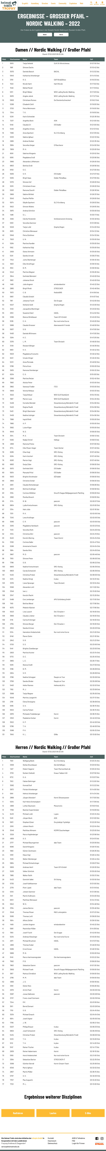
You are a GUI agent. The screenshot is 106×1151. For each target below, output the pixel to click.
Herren (61, 34)
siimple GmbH (37, 1138)
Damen (45, 34)
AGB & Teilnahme (78, 1138)
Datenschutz (52, 1143)
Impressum (52, 1141)
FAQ (73, 1141)
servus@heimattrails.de (10, 1147)
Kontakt (51, 1138)
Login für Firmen (78, 1143)
